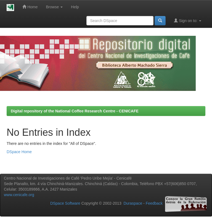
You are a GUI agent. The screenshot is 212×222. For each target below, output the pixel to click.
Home (30, 6)
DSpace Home (19, 152)
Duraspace (132, 203)
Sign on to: (187, 20)
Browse (54, 7)
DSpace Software (65, 203)
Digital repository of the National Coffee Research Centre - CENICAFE (75, 111)
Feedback (154, 203)
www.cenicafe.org (19, 195)
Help (75, 7)
